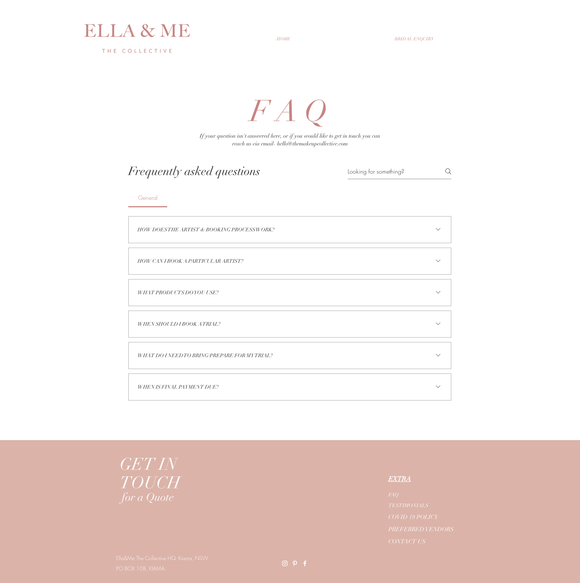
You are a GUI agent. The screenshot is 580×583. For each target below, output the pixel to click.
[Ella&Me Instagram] (285, 563)
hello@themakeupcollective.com (312, 143)
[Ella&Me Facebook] (304, 563)
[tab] (147, 197)
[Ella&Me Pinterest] (295, 563)
